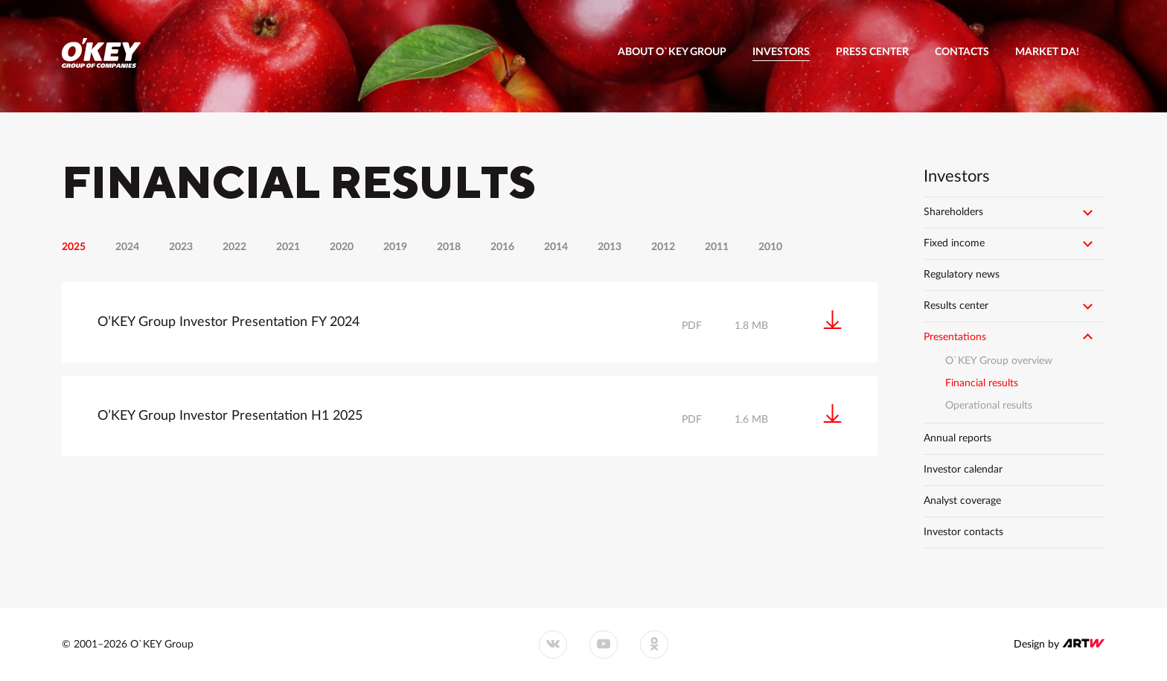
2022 (234, 247)
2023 (181, 247)
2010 (770, 247)
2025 (74, 247)
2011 (717, 247)
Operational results (988, 405)
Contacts (962, 52)
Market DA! (1047, 52)
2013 (609, 247)
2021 (288, 247)
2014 (556, 247)
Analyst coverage (962, 501)
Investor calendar (963, 469)
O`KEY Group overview (998, 361)
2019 (395, 247)
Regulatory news (962, 274)
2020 (342, 247)
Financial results (981, 383)
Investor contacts (963, 532)
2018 (449, 247)
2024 (127, 247)
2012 (663, 247)
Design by (1059, 644)
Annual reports (957, 438)
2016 (502, 247)
